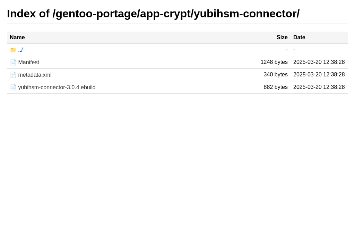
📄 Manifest (24, 62)
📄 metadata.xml (30, 75)
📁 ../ (16, 50)
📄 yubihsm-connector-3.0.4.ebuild (53, 87)
